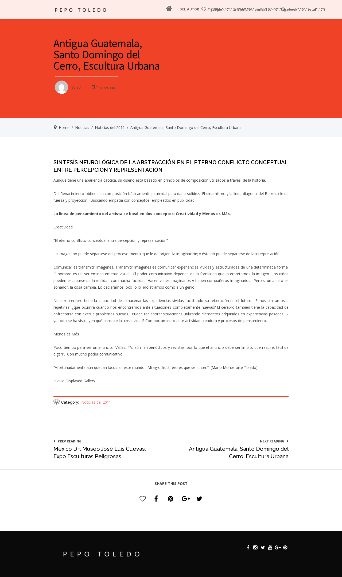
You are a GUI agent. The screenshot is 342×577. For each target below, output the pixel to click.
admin (81, 87)
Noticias (82, 127)
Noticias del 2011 (110, 127)
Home (64, 127)
